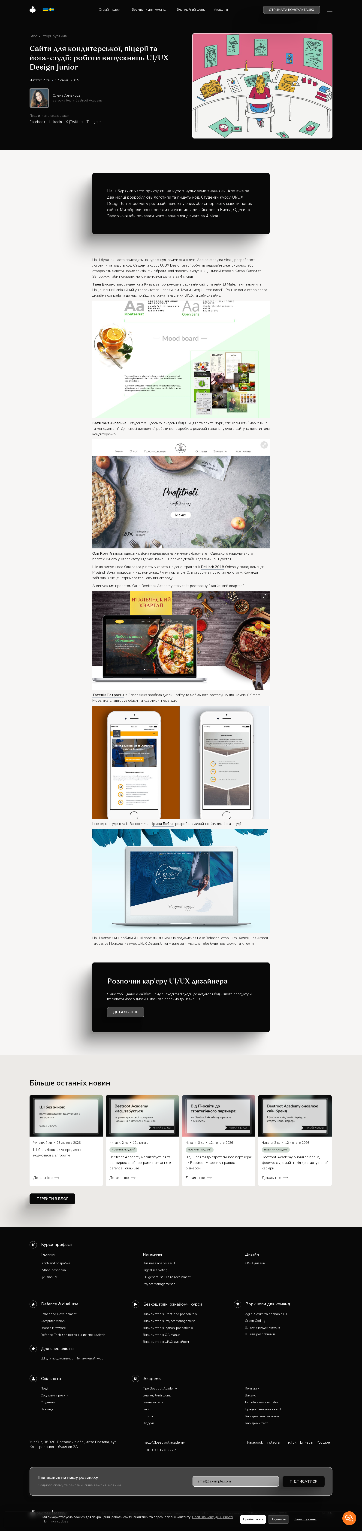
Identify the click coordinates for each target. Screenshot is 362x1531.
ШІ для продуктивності (262, 1327)
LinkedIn (55, 121)
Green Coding (255, 1321)
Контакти (252, 1388)
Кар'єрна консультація (262, 1416)
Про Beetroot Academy (160, 1388)
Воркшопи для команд (267, 1304)
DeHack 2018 (212, 566)
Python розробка (53, 1270)
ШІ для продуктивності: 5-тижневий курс (72, 1358)
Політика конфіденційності (212, 1517)
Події (44, 1388)
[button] (111, 10)
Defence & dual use (59, 1304)
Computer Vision (53, 1321)
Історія (148, 1416)
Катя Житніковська (109, 423)
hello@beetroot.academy (164, 1442)
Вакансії (251, 1395)
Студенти (48, 1402)
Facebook (37, 121)
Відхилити (278, 1519)
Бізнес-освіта (153, 1402)
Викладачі (48, 1409)
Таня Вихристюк (107, 284)
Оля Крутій (102, 553)
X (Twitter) (74, 121)
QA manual (49, 1277)
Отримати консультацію (291, 10)
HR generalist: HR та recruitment (166, 1277)
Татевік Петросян (108, 695)
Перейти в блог (52, 1198)
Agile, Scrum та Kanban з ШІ (266, 1314)
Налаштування (305, 1519)
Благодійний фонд (157, 1395)
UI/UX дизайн (255, 1263)
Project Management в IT (161, 1284)
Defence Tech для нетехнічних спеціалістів (73, 1335)
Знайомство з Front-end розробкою (170, 1314)
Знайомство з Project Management (169, 1321)
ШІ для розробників (260, 1334)
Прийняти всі (253, 1519)
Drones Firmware (53, 1328)
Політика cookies (55, 1521)
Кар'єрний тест (256, 1423)
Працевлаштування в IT (263, 1409)
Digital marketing (155, 1270)
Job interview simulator (261, 1402)
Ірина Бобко (163, 823)
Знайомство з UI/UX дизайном (166, 1342)
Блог (146, 1409)
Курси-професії (56, 1244)
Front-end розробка (55, 1263)
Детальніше (125, 1012)
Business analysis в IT (159, 1263)
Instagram (274, 1442)
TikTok (291, 1442)
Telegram (94, 121)
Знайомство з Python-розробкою (168, 1328)
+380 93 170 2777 (160, 1450)
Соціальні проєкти (55, 1395)
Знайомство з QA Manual (162, 1335)
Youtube (323, 1442)
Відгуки (148, 1423)
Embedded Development (58, 1314)
